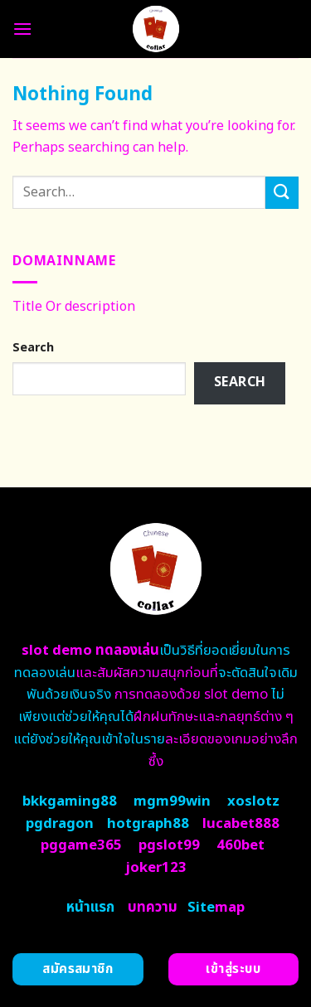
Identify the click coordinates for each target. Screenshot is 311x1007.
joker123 (156, 868)
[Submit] (282, 193)
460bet (240, 845)
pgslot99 (169, 845)
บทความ (152, 907)
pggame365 (81, 845)
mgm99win (172, 801)
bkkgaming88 (69, 801)
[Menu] (22, 28)
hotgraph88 (148, 824)
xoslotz (253, 801)
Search (33, 347)
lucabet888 (240, 824)
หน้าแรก (90, 907)
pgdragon (60, 824)
